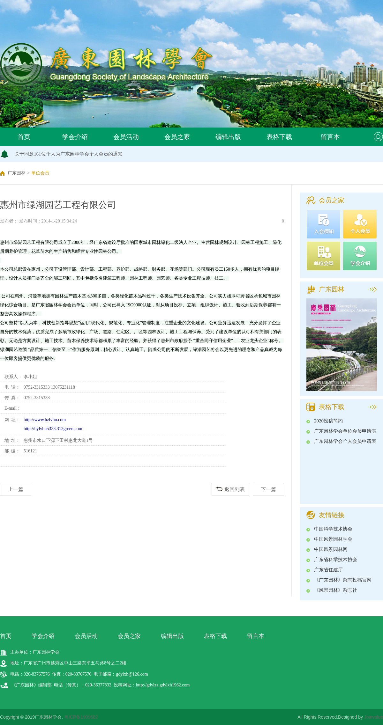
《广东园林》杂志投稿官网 (343, 579)
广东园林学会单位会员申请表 (345, 431)
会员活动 (126, 136)
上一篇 (15, 489)
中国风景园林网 (331, 549)
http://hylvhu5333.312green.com (53, 428)
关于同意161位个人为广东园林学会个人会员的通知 (69, 154)
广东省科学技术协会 (335, 559)
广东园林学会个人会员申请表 (345, 441)
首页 (24, 136)
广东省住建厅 (328, 569)
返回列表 (230, 489)
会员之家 (177, 136)
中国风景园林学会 (333, 539)
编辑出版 (228, 136)
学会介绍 (75, 136)
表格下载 (279, 136)
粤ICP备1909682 (81, 717)
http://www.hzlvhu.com (45, 419)
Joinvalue (373, 717)
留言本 (330, 136)
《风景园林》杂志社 (335, 590)
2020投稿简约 (328, 420)
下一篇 (268, 489)
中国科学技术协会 (333, 528)
